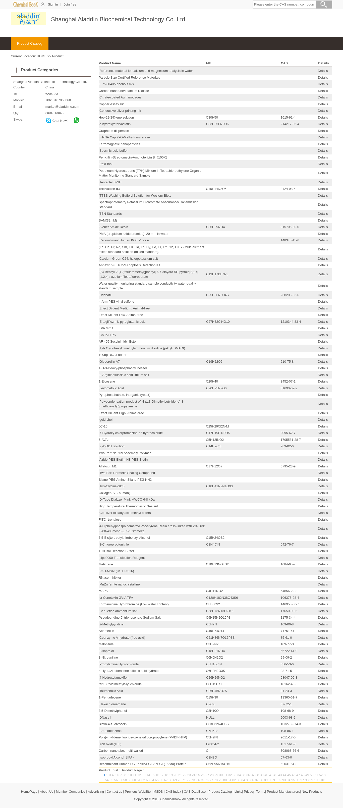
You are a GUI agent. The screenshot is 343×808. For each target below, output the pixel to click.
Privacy (249, 791)
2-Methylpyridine (111, 624)
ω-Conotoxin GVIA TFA (116, 598)
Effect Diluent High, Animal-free (121, 413)
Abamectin (106, 631)
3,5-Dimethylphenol (113, 711)
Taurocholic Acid (111, 691)
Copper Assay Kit (111, 104)
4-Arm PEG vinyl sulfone (116, 301)
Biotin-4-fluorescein (113, 724)
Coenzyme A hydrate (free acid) (122, 637)
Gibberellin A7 (109, 361)
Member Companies (70, 791)
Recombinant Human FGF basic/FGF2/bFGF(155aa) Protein (142, 764)
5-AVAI (103, 440)
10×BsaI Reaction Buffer (116, 551)
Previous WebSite (138, 791)
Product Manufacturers (283, 791)
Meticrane (106, 564)
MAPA (103, 591)
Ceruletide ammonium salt (118, 611)
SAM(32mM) (108, 220)
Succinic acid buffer (113, 150)
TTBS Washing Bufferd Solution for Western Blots (135, 195)
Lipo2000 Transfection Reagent (122, 558)
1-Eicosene (107, 381)
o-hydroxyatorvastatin (115, 124)
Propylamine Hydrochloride (119, 664)
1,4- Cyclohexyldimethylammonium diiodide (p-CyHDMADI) (142, 348)
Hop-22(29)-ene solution (116, 117)
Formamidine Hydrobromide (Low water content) (134, 604)
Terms (260, 791)
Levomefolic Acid (111, 388)
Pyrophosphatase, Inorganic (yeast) (124, 395)
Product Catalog (29, 43)
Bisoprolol (106, 651)
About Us (46, 791)
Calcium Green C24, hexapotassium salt (128, 258)
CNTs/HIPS (107, 335)
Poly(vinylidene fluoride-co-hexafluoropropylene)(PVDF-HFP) (143, 737)
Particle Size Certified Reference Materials (129, 77)
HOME (41, 56)
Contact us (114, 791)
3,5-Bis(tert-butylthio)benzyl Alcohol (124, 538)
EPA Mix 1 (106, 328)
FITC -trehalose (110, 519)
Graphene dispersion (114, 131)
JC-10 (103, 426)
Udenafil (105, 295)
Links (238, 791)
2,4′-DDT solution (112, 446)
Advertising (96, 791)
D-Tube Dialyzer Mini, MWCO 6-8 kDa (127, 499)
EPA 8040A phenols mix (116, 84)
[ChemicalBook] (25, 6)
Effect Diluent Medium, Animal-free (124, 308)
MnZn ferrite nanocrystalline (119, 584)
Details (323, 71)
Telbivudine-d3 (109, 189)
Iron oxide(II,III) (110, 744)
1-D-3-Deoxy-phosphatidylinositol (123, 368)
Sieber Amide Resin (113, 227)
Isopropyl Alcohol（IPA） (117, 757)
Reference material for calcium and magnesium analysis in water (146, 71)
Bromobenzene (110, 731)
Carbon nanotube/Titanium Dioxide (124, 91)
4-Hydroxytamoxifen (114, 677)
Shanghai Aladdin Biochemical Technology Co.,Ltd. (50, 82)
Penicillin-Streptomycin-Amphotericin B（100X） (134, 157)
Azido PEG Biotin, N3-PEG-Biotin (123, 459)
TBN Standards (110, 214)
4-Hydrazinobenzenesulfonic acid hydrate (128, 671)
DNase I (105, 717)
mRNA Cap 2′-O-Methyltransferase (124, 137)
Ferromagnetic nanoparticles (119, 144)
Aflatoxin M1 (108, 466)
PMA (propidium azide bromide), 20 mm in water (133, 234)
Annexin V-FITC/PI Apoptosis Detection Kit (129, 265)
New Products (312, 791)
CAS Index (173, 791)
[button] (284, 5)
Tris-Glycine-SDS (112, 486)
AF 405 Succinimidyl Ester (118, 341)
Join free (70, 4)
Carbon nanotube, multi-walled (121, 750)
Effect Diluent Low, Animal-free (121, 315)
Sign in (53, 4)
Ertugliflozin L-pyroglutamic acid (122, 322)
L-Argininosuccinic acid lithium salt (124, 375)
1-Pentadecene (110, 697)
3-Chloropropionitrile (114, 544)
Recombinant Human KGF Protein (124, 240)
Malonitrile (106, 644)
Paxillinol (105, 164)
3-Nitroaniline (108, 657)
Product (58, 56)
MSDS (158, 791)
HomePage (29, 791)
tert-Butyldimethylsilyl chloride (120, 684)
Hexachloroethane (112, 704)
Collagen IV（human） (115, 493)
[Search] (323, 5)
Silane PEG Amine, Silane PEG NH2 (125, 479)
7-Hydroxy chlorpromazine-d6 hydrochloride (131, 433)
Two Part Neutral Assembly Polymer (125, 453)
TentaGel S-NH (110, 182)
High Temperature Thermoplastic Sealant (128, 506)
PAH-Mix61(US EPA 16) (116, 571)
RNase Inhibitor (110, 577)
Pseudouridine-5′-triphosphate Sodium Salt (130, 617)
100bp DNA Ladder (113, 355)
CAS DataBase (195, 791)
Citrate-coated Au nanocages (120, 97)
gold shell (106, 419)
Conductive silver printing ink (120, 111)
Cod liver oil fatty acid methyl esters (125, 513)
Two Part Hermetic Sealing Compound (127, 473)
